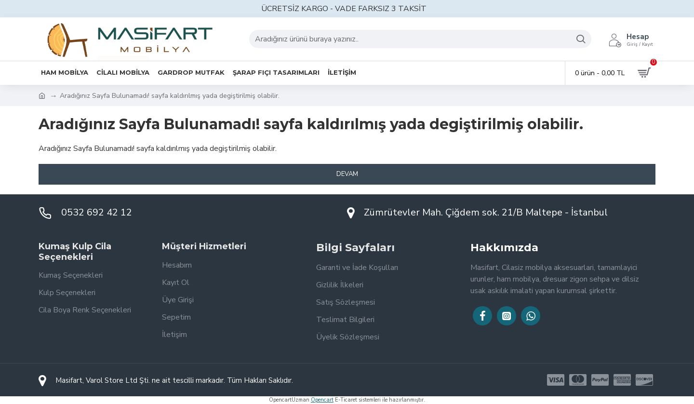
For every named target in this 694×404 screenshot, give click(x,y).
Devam (347, 174)
